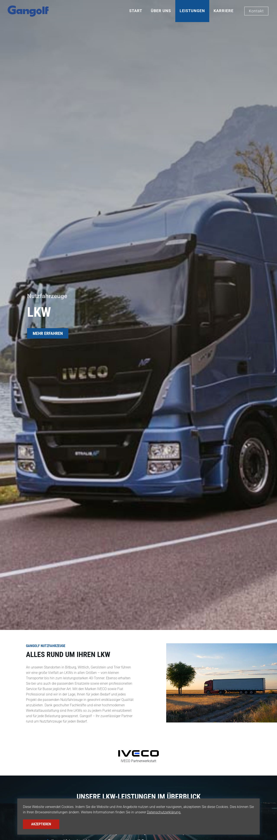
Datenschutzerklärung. (164, 812)
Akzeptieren (41, 824)
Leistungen (192, 10)
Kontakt (256, 11)
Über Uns (161, 10)
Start (135, 10)
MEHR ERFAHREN (48, 333)
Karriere (224, 10)
